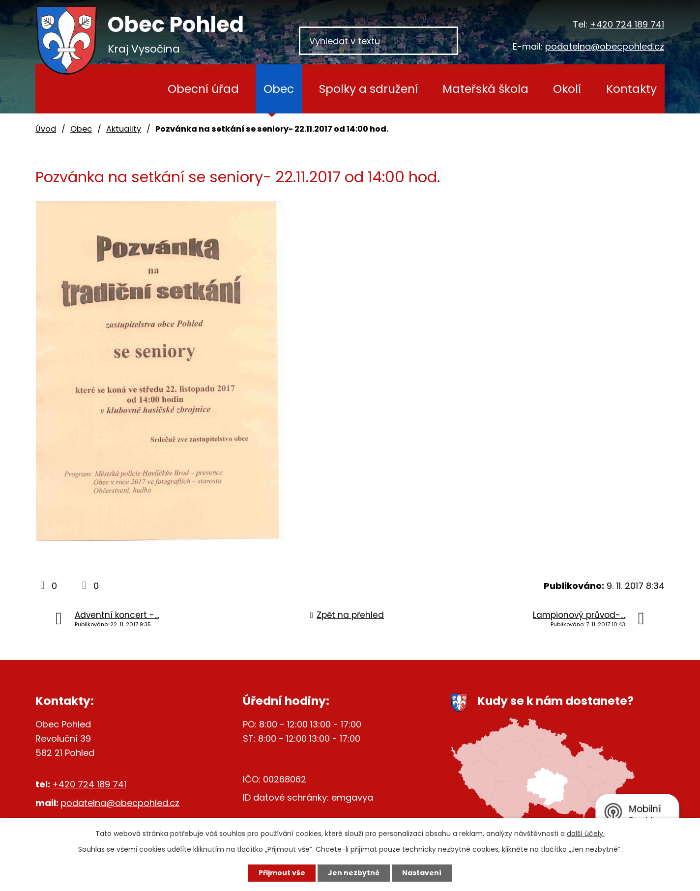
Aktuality (123, 129)
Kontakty (631, 89)
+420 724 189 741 (627, 24)
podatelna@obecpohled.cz (604, 46)
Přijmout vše (282, 873)
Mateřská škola (485, 89)
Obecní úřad (203, 89)
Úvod (128, 88)
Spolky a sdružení (368, 89)
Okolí (567, 89)
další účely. (586, 833)
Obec (278, 89)
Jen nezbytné (353, 873)
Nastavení (421, 873)
